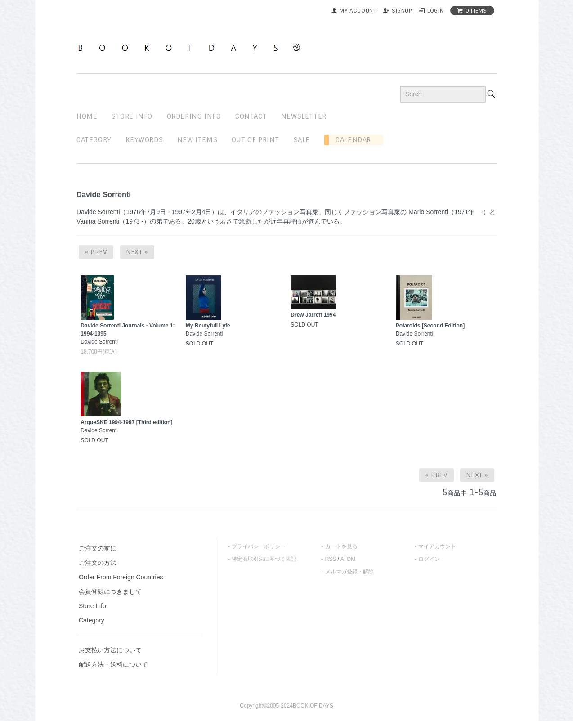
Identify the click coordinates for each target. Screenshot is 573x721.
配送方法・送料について (113, 664)
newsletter (304, 116)
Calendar (350, 139)
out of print (255, 139)
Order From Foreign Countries (121, 577)
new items (197, 139)
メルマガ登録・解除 (349, 572)
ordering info (194, 116)
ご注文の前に (97, 548)
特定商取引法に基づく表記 (264, 559)
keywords (144, 139)
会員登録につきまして (110, 591)
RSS (330, 559)
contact (251, 116)
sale (302, 139)
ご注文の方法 (97, 562)
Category (94, 139)
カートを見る (341, 546)
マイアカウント (437, 546)
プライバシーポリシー (259, 546)
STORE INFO (132, 116)
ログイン (429, 559)
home (86, 116)
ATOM (348, 559)
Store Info (92, 605)
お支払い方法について (110, 650)
